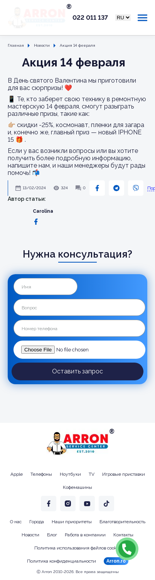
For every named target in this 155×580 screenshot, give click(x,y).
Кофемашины (77, 487)
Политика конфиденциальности (61, 561)
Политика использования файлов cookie (77, 548)
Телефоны (41, 474)
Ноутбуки (70, 474)
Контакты (123, 535)
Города (36, 521)
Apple (16, 474)
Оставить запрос (77, 371)
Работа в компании (85, 535)
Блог (52, 535)
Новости (30, 535)
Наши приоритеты (72, 521)
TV (91, 474)
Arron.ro (116, 561)
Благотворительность (122, 521)
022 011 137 (90, 18)
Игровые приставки (123, 474)
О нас (16, 521)
